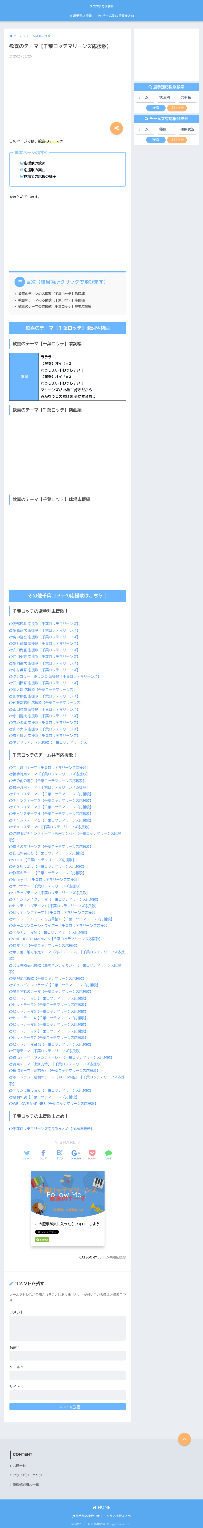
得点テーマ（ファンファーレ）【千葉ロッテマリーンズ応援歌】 (63, 1057)
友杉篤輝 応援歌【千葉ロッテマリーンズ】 (45, 643)
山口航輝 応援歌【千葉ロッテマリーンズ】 (45, 709)
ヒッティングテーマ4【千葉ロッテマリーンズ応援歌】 (55, 912)
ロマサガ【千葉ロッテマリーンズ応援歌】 (45, 945)
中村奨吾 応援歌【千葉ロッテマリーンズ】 (45, 670)
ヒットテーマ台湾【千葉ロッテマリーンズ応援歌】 (52, 1043)
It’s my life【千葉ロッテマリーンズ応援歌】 (46, 879)
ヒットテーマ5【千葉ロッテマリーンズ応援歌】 (49, 1024)
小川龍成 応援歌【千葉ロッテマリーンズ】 (45, 716)
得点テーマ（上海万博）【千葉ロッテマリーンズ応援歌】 (57, 1063)
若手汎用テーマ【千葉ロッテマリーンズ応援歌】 (50, 767)
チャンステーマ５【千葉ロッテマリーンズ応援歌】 (52, 820)
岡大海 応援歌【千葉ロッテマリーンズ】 (44, 690)
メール (16, 1366)
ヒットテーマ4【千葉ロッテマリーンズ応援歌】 (49, 1017)
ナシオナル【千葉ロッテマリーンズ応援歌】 (47, 886)
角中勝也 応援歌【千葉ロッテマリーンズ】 (45, 637)
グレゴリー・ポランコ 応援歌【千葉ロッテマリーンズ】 (56, 676)
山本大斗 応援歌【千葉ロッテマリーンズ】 (45, 729)
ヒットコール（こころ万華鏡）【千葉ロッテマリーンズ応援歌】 (63, 919)
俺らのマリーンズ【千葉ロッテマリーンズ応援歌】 (52, 846)
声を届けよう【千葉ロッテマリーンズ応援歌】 (48, 866)
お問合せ (19, 1465)
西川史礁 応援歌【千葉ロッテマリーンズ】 (45, 657)
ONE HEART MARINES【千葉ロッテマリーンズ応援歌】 (57, 938)
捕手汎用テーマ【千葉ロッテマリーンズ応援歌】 (50, 774)
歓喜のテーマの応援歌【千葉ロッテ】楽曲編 (52, 300)
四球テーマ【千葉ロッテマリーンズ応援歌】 (47, 1050)
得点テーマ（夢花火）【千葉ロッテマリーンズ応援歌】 (56, 1070)
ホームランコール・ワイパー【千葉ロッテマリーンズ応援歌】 (61, 925)
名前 (14, 1347)
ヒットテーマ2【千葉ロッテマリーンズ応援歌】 (49, 1004)
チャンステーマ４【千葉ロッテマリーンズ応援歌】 (52, 813)
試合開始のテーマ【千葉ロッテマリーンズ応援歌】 (52, 991)
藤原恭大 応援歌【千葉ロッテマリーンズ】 (45, 630)
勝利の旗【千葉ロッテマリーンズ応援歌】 (45, 1096)
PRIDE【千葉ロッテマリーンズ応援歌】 (43, 859)
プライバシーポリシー (29, 1474)
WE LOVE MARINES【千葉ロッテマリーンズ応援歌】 (55, 1103)
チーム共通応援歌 (112, 1256)
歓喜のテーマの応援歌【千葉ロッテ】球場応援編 (56, 306)
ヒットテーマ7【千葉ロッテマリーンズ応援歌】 (49, 1037)
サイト (14, 1386)
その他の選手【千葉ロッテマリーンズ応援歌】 (48, 780)
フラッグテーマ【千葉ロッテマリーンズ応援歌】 (50, 892)
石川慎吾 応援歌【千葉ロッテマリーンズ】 (45, 683)
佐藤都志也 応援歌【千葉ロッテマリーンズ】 (47, 703)
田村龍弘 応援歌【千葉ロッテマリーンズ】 (45, 696)
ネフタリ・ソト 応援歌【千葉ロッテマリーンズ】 (51, 742)
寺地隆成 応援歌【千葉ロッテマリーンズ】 (45, 722)
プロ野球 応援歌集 (101, 6)
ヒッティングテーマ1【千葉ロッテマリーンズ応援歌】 (55, 905)
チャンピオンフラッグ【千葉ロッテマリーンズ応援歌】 (56, 984)
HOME (101, 1506)
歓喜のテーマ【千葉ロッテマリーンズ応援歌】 (48, 873)
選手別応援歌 (80, 16)
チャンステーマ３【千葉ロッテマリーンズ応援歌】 (52, 807)
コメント (16, 1311)
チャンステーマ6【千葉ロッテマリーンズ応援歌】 (51, 827)
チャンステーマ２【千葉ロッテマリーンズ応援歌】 (52, 800)
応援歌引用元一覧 (26, 1484)
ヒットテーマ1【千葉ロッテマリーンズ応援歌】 (49, 997)
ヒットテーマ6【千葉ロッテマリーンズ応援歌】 (49, 1030)
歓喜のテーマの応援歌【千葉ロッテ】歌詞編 (52, 294)
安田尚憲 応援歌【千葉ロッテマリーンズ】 (45, 650)
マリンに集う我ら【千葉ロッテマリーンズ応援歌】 (52, 1090)
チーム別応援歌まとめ (116, 16)
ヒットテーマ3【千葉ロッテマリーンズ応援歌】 (49, 1011)
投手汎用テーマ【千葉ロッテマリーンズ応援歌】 (50, 787)
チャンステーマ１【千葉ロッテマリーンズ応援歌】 (52, 794)
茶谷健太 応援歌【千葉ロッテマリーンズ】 (45, 736)
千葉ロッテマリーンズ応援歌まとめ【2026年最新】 (52, 1128)
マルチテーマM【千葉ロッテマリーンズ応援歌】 (50, 932)
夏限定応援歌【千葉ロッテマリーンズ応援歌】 (48, 978)
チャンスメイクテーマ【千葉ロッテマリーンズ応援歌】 (56, 899)
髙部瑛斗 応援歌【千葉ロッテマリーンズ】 (45, 624)
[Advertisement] (67, 95)
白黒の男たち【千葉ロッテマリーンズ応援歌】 (48, 853)
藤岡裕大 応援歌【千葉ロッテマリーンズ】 (45, 663)
